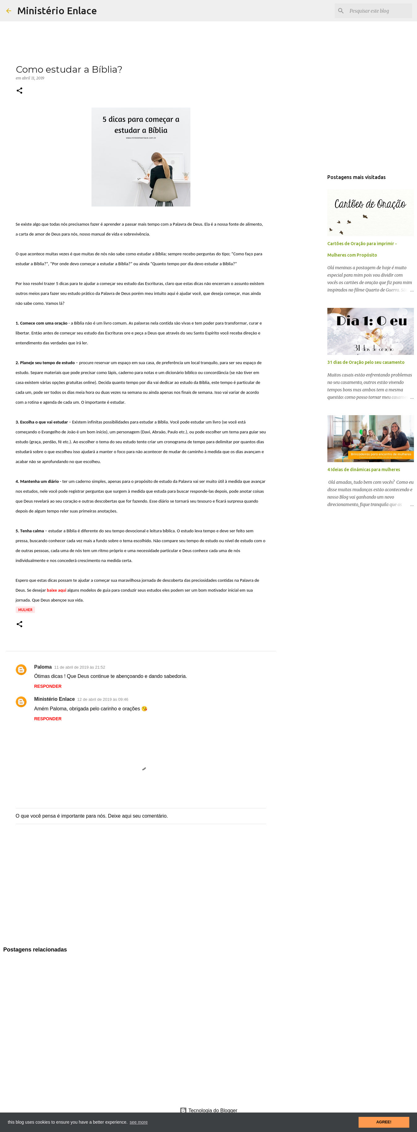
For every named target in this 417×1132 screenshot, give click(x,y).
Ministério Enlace (57, 10)
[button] (19, 91)
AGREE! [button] (383, 1122)
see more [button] (138, 1122)
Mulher (25, 610)
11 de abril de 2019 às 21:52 (79, 667)
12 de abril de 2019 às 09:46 (102, 699)
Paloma (43, 667)
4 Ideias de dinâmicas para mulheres (363, 469)
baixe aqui (56, 590)
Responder (48, 686)
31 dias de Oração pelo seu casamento (366, 362)
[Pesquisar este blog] (379, 10)
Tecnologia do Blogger (208, 1110)
